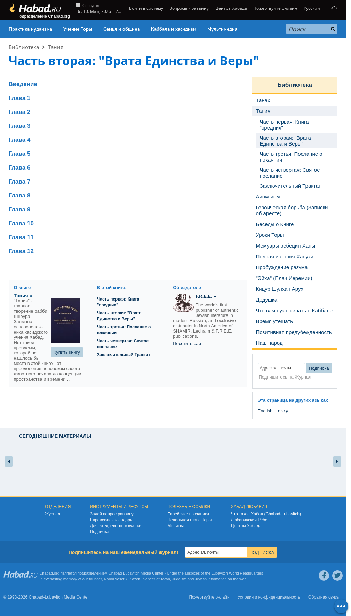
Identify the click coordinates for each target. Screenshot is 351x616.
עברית (282, 410)
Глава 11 (21, 237)
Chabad (115, 573)
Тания (55, 47)
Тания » (23, 295)
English (265, 410)
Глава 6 (20, 167)
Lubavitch (131, 573)
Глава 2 (20, 112)
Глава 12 (21, 251)
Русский (312, 8)
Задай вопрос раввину (112, 514)
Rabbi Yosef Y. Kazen (122, 579)
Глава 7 (20, 181)
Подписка (99, 531)
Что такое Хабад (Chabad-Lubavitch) (266, 514)
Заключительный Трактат (123, 354)
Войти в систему (145, 8)
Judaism (179, 579)
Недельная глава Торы (189, 519)
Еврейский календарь (111, 519)
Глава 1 (20, 98)
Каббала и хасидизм (173, 29)
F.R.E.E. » (206, 296)
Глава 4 (20, 140)
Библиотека (24, 47)
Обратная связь (323, 597)
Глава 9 (20, 209)
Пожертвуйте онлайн (275, 8)
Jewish (201, 579)
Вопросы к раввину (189, 8)
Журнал (52, 514)
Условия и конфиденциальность (269, 597)
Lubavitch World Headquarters (237, 573)
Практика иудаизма (30, 29)
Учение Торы (77, 29)
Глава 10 (21, 223)
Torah (165, 579)
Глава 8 (20, 195)
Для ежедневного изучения (116, 525)
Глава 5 (20, 153)
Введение (23, 84)
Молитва (175, 525)
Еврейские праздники (188, 514)
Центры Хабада (231, 8)
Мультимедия (222, 29)
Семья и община (121, 29)
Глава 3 (20, 126)
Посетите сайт (188, 343)
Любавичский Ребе (249, 519)
